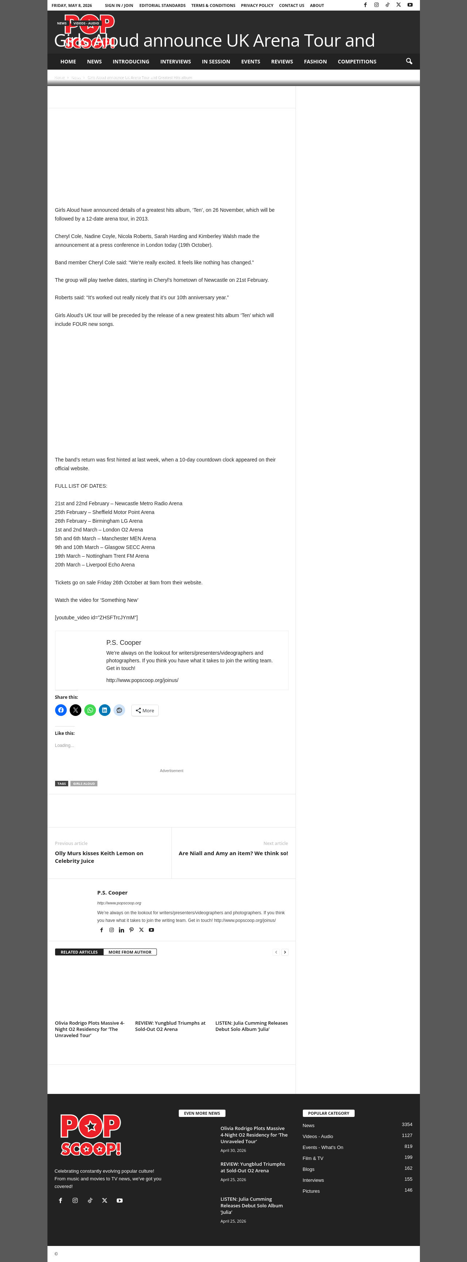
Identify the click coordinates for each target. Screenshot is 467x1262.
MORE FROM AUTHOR (130, 952)
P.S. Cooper (71, 76)
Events (250, 61)
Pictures (311, 1191)
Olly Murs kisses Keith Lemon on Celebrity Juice (99, 856)
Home (68, 61)
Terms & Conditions (213, 5)
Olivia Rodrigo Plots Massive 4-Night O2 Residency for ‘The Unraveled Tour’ (90, 1029)
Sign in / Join (119, 5)
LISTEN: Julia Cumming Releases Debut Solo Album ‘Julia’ (252, 1026)
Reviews (282, 61)
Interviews (175, 61)
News (94, 61)
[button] (409, 62)
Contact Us (291, 5)
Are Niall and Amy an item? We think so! (233, 853)
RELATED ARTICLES (79, 952)
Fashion (315, 61)
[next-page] (285, 952)
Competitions (357, 61)
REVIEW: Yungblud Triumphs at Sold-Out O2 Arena (170, 1026)
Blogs (309, 1169)
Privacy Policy (257, 5)
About (317, 5)
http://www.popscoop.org (119, 903)
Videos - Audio (86, 23)
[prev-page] (276, 952)
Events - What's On (323, 1147)
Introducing (131, 61)
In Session (216, 61)
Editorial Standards (162, 5)
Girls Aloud (84, 783)
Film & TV (313, 1158)
